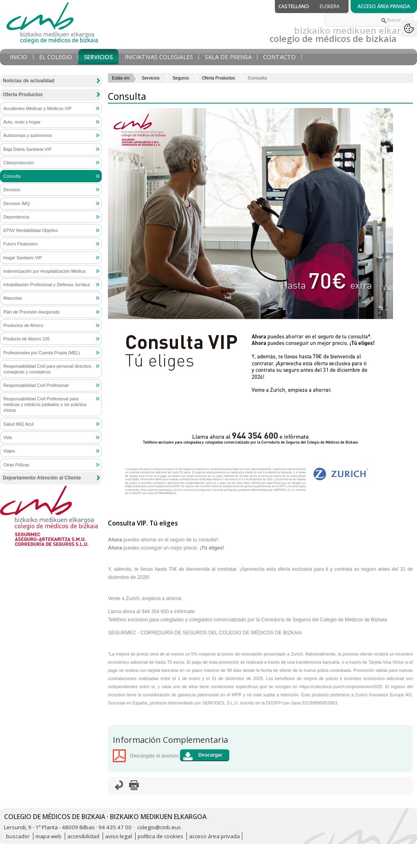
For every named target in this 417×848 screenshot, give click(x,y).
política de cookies (160, 836)
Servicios (98, 57)
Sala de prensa (228, 57)
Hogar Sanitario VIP (22, 257)
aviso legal (118, 836)
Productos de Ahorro (23, 325)
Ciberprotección (18, 162)
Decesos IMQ (16, 203)
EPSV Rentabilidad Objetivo (30, 230)
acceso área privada (214, 836)
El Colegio (55, 57)
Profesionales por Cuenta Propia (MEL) (41, 352)
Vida (7, 437)
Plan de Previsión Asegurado (31, 311)
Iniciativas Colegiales (159, 57)
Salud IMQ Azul (18, 424)
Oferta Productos (218, 77)
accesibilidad (83, 836)
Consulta (12, 176)
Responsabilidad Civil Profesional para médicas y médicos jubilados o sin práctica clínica (44, 404)
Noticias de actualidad (29, 81)
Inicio (18, 57)
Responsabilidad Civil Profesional (35, 385)
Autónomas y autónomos (27, 135)
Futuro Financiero (20, 243)
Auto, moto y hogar (21, 121)
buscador (18, 836)
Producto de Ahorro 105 (26, 338)
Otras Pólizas (16, 464)
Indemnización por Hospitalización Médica (44, 271)
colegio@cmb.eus (159, 827)
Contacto (279, 57)
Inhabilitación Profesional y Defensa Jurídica (46, 284)
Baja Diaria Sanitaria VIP (27, 149)
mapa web (48, 836)
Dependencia (16, 216)
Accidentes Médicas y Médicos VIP (37, 108)
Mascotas (12, 298)
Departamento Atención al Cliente (42, 478)
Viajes (9, 450)
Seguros (181, 77)
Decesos (11, 189)
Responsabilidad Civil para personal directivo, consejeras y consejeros (47, 369)
